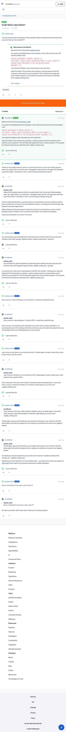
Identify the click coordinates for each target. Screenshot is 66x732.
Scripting (6, 90)
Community (12, 640)
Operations (12, 576)
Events (10, 602)
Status (10, 670)
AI (9, 555)
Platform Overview (15, 538)
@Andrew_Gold (34, 50)
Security (33, 697)
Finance (11, 589)
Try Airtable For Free (15, 679)
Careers (11, 662)
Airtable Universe (14, 649)
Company (12, 653)
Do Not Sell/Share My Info (33, 723)
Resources (12, 623)
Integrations (12, 542)
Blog (10, 666)
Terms (33, 718)
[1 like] (9, 150)
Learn (10, 593)
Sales (10, 585)
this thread (5, 463)
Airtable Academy (15, 597)
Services (11, 632)
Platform (11, 533)
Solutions (12, 563)
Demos (11, 610)
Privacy (33, 713)
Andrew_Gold (9, 34)
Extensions (12, 546)
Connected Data (14, 559)
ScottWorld (8, 118)
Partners (11, 627)
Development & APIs (9, 16)
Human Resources (15, 580)
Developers (12, 636)
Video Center (13, 606)
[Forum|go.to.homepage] (12, 4)
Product (11, 568)
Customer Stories (14, 615)
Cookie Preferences (33, 729)
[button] (2, 4)
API (33, 702)
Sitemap (33, 707)
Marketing (12, 572)
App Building (13, 551)
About (10, 657)
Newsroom (12, 674)
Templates (12, 645)
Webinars (11, 619)
